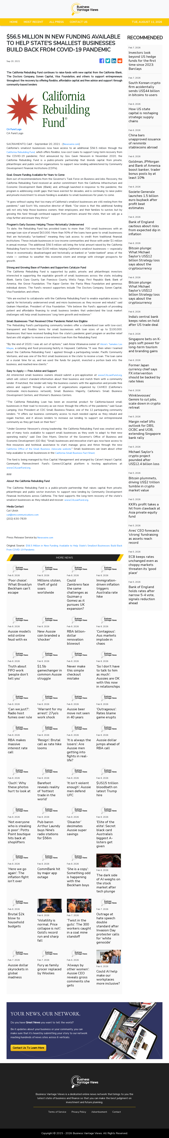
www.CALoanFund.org (109, 375)
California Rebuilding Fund (22, 152)
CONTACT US (78, 22)
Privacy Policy (78, 1112)
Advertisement (101, 1112)
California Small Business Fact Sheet (83, 453)
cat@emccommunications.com (24, 515)
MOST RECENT (33, 22)
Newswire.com (72, 144)
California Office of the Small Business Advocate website (42, 449)
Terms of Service (55, 1112)
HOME (14, 22)
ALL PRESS (56, 22)
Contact (119, 1112)
